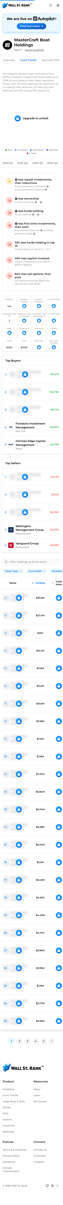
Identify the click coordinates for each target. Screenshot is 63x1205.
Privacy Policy (11, 1155)
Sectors (7, 1119)
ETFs (5, 1113)
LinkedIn (39, 1161)
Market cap (34, 50)
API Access (40, 1101)
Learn (37, 1095)
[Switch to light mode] (52, 1186)
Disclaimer (9, 1161)
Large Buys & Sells (14, 1101)
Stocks (7, 1107)
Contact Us (40, 1149)
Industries (9, 1125)
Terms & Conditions (14, 1149)
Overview (9, 60)
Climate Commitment (11, 1169)
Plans (37, 1089)
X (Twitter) (40, 1155)
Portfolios (8, 1089)
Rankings (8, 1131)
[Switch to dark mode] (57, 1185)
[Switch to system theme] (47, 1185)
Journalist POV (51, 60)
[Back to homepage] (17, 5)
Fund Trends (28, 60)
